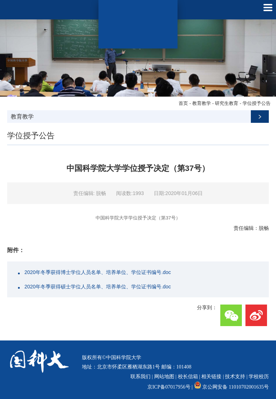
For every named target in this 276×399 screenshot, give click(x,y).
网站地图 (164, 376)
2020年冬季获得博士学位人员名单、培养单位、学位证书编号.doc (97, 272)
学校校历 (259, 376)
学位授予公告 (257, 103)
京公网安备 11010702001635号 (235, 387)
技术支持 (235, 376)
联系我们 (140, 376)
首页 (183, 103)
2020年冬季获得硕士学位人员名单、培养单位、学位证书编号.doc (97, 286)
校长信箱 (188, 376)
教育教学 (201, 103)
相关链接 (211, 376)
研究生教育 (226, 103)
